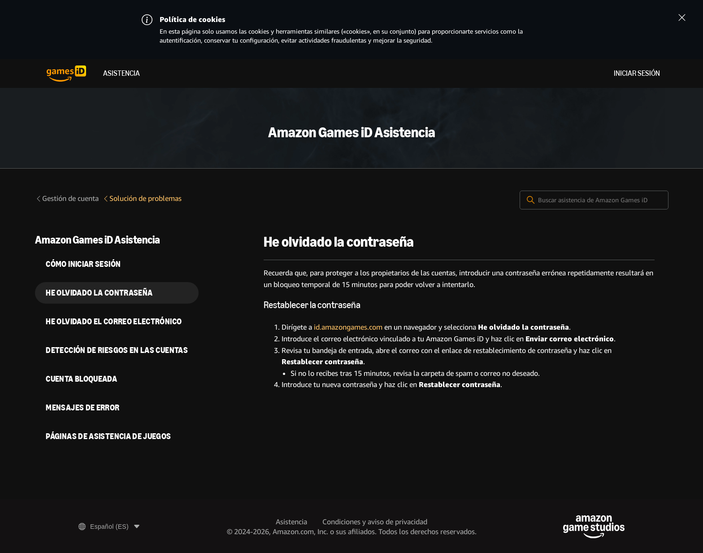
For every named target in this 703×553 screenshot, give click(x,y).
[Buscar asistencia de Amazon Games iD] (594, 200)
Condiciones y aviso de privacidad (374, 522)
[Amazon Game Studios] (594, 526)
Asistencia (121, 73)
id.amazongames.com (348, 327)
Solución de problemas (142, 198)
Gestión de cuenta (67, 198)
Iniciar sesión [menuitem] (637, 73)
